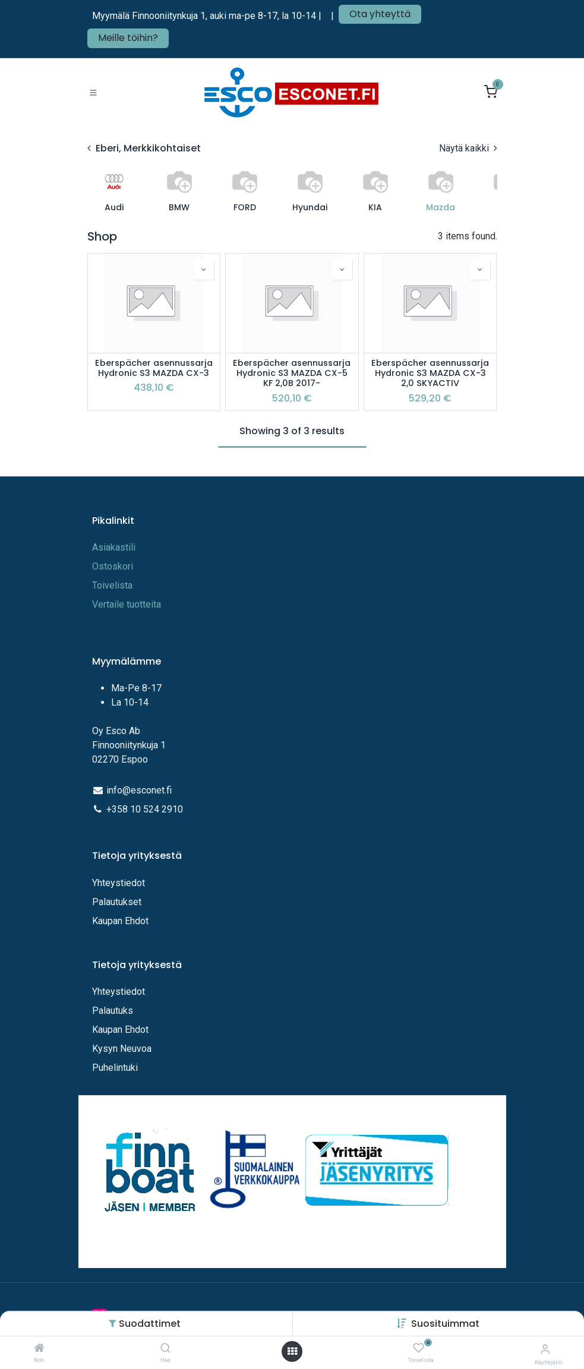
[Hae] (165, 1348)
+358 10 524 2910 (144, 809)
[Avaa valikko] (292, 1351)
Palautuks (112, 1010)
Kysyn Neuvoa (121, 1048)
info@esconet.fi (139, 790)
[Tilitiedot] (545, 1349)
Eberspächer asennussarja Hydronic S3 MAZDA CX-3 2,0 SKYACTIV (430, 373)
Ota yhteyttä (380, 14)
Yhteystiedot (119, 883)
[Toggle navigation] (93, 92)
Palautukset (116, 902)
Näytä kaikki (468, 148)
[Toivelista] (418, 1348)
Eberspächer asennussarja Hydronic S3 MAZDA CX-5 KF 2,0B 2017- (292, 373)
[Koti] (39, 1348)
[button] (445, 1323)
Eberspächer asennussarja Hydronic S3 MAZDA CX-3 (154, 368)
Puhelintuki (115, 1067)
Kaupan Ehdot (120, 921)
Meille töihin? (128, 38)
